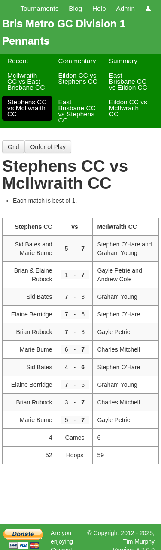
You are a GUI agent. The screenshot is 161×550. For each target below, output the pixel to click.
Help (99, 8)
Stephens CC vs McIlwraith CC (27, 108)
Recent (17, 60)
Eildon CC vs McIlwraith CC (128, 108)
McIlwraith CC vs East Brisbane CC (26, 81)
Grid (13, 146)
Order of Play (47, 146)
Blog (75, 8)
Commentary (77, 60)
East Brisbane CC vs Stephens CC (76, 111)
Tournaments (39, 8)
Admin (125, 8)
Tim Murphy (139, 541)
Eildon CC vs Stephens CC (77, 78)
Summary (123, 60)
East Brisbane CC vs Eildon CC (128, 81)
